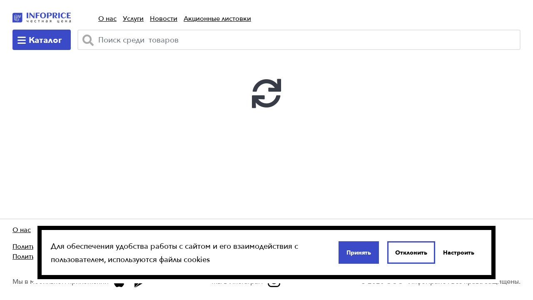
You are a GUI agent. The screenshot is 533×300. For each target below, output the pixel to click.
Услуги (133, 18)
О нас (107, 18)
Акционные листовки (217, 18)
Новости (163, 18)
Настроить (458, 253)
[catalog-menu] (41, 40)
